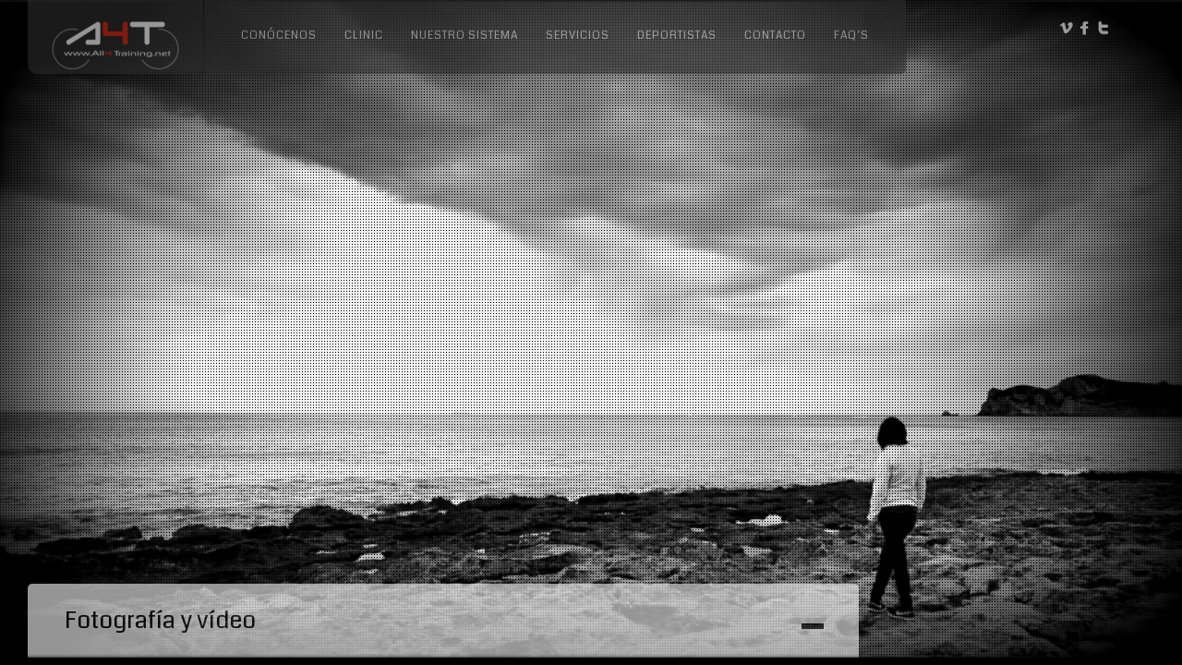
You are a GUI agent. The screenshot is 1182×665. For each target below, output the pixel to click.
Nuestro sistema (464, 35)
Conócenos (279, 35)
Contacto (775, 35)
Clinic (363, 35)
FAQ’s (851, 35)
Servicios (577, 35)
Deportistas (677, 35)
